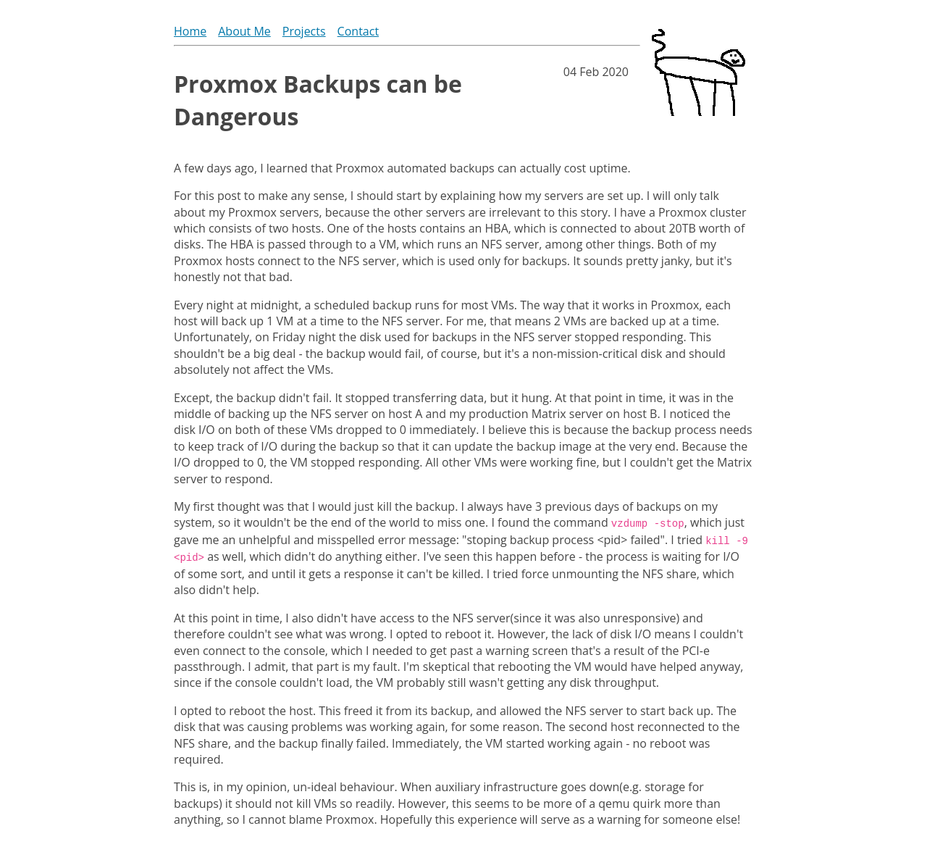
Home (190, 31)
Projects (304, 31)
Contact (358, 31)
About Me (244, 31)
